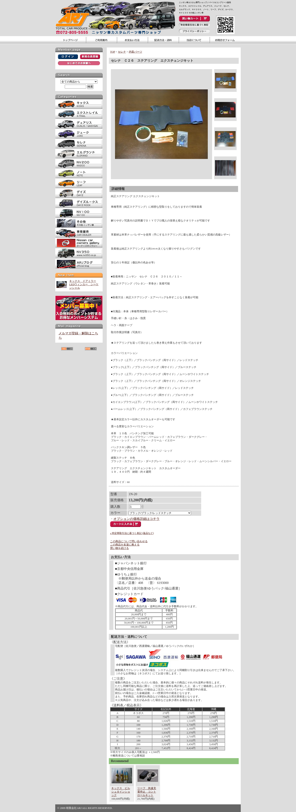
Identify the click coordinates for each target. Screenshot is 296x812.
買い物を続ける (119, 548)
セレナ (122, 51)
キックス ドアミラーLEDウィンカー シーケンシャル (84, 284)
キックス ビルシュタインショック (120, 792)
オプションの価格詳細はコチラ (136, 519)
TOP (112, 51)
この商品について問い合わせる (129, 541)
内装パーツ (135, 51)
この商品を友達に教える (125, 544)
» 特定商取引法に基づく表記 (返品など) (132, 533)
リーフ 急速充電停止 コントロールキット (146, 792)
